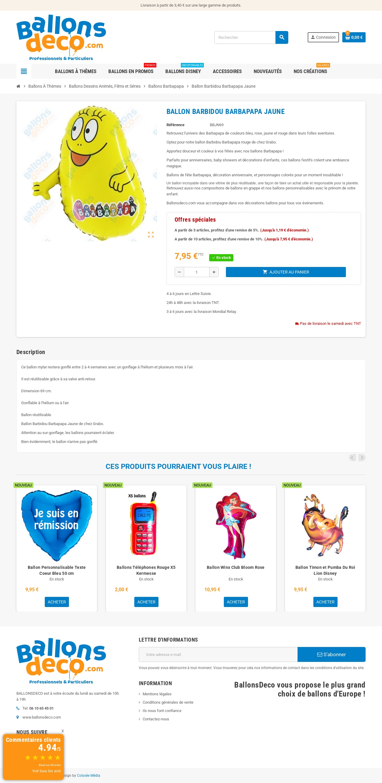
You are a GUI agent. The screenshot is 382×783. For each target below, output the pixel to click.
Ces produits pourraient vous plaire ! (178, 466)
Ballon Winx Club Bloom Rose (236, 567)
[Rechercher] (251, 37)
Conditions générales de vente (168, 702)
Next (362, 457)
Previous (354, 457)
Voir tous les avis (46, 771)
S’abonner (331, 654)
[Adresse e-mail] (218, 654)
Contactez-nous (156, 719)
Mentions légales (157, 694)
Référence (175, 125)
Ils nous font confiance (162, 710)
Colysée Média (88, 775)
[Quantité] (197, 272)
